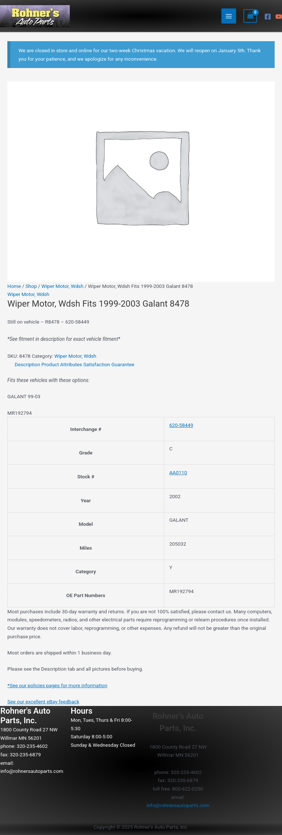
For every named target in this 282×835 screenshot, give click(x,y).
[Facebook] (267, 16)
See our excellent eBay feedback (43, 701)
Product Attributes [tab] (61, 364)
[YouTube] (278, 16)
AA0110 (178, 472)
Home (14, 286)
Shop (31, 286)
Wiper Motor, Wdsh (62, 286)
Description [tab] (27, 364)
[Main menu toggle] (228, 16)
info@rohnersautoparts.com (31, 771)
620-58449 (181, 425)
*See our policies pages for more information (57, 685)
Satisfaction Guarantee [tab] (108, 364)
